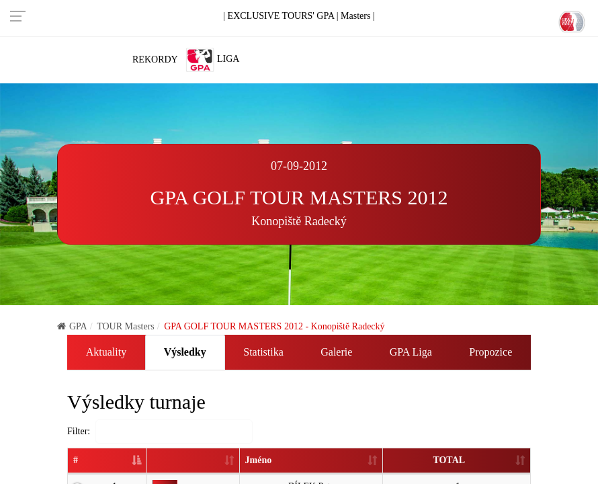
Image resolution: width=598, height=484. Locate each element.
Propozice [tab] (490, 352)
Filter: (160, 431)
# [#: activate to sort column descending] (75, 460)
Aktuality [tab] (106, 352)
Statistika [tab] (263, 352)
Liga (212, 59)
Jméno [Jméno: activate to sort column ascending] (257, 460)
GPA (72, 326)
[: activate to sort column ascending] (193, 461)
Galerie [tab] (336, 352)
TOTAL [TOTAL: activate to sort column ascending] (449, 460)
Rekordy (155, 59)
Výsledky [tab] (185, 352)
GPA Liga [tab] (411, 352)
